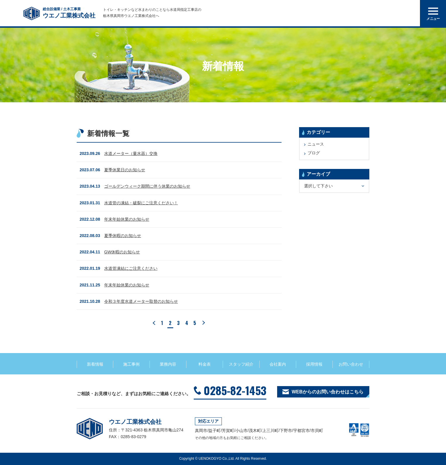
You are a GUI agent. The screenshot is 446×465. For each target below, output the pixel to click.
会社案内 (278, 364)
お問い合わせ (351, 364)
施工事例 (131, 364)
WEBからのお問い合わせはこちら (327, 391)
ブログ (314, 153)
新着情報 (95, 364)
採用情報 (314, 364)
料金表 (204, 364)
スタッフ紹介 (241, 364)
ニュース (316, 144)
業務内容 (168, 364)
